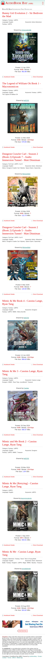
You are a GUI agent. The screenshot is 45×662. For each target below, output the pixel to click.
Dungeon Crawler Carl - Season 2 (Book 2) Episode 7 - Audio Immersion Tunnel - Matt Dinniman (21, 157)
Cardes (26, 388)
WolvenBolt (26, 174)
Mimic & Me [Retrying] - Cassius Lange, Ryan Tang (20, 485)
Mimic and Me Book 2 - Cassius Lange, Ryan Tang (19, 443)
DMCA (14, 657)
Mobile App (20, 657)
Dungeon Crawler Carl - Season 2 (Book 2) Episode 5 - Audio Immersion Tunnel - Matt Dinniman (21, 230)
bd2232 (26, 100)
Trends (9, 657)
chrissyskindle (26, 30)
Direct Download (38, 77)
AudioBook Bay (19, 3)
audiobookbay (33, 656)
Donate (40, 656)
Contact (4, 657)
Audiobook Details (9, 77)
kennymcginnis (26, 498)
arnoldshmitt (26, 569)
